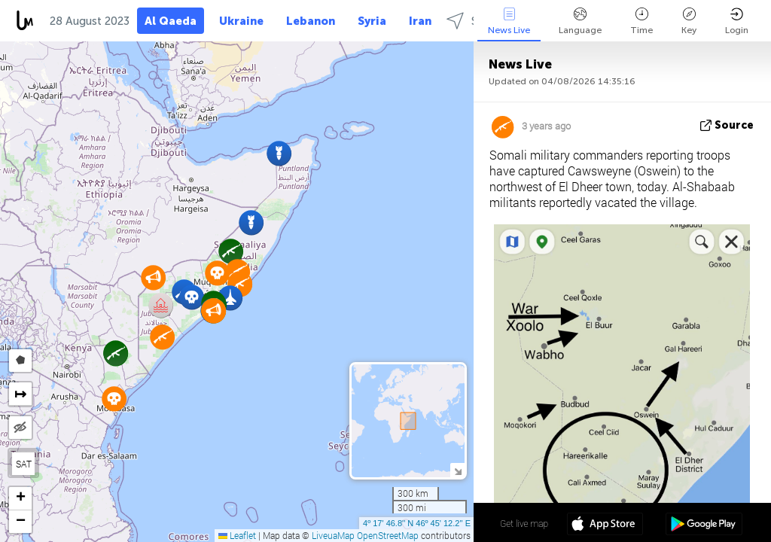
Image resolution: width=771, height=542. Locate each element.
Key (688, 21)
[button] (191, 297)
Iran (420, 21)
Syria (372, 21)
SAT (24, 464)
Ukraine (241, 21)
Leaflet (237, 535)
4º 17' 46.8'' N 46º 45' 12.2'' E (417, 523)
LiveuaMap (333, 535)
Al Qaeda (171, 21)
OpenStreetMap (388, 535)
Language (580, 21)
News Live (509, 21)
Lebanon (310, 21)
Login (736, 21)
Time (641, 21)
